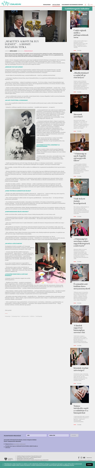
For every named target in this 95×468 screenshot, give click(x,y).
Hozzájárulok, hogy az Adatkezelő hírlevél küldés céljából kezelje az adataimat (21, 446)
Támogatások (47, 4)
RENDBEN (89, 464)
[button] (85, 4)
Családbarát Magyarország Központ (72, 4)
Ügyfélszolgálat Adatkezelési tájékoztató (25, 458)
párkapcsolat (25, 316)
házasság (7, 316)
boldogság (39, 316)
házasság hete (16, 316)
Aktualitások (56, 4)
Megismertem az (15, 444)
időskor (32, 316)
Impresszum (89, 457)
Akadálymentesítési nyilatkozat (85, 460)
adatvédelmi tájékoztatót (20, 444)
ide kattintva (66, 465)
